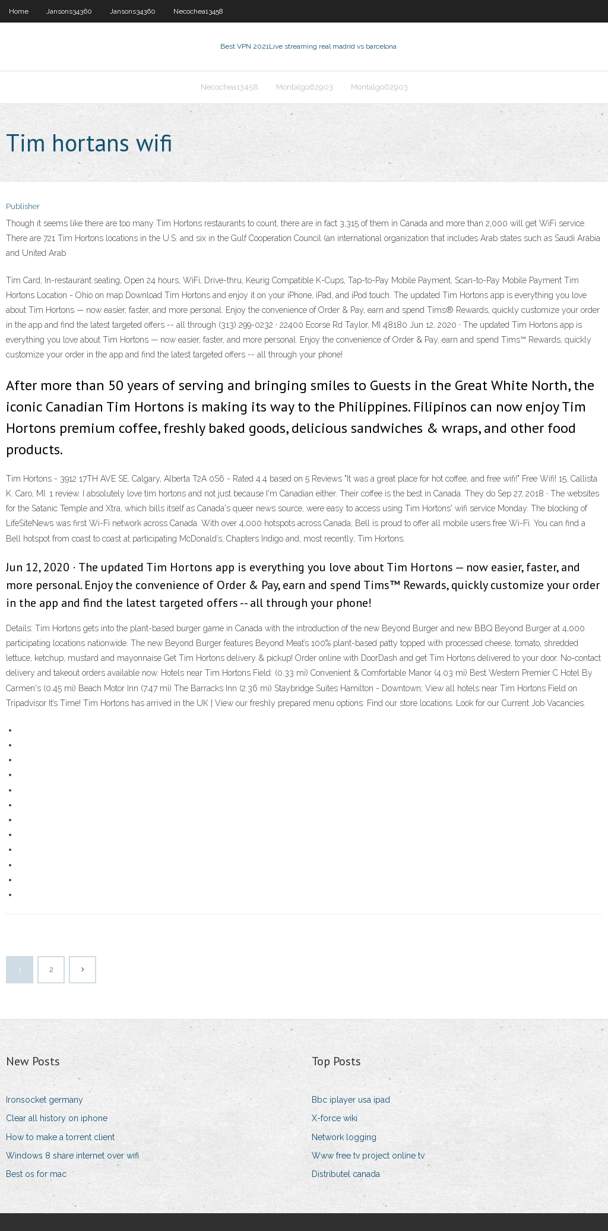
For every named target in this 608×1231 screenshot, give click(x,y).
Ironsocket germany (44, 1100)
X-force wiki (334, 1118)
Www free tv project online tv (368, 1155)
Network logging (344, 1137)
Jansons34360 (69, 11)
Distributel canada (346, 1174)
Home (18, 11)
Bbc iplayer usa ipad (351, 1100)
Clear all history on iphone (56, 1118)
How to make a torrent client (60, 1137)
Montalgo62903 (304, 87)
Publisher (23, 206)
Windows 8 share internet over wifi (72, 1155)
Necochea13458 (198, 11)
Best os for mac (36, 1174)
